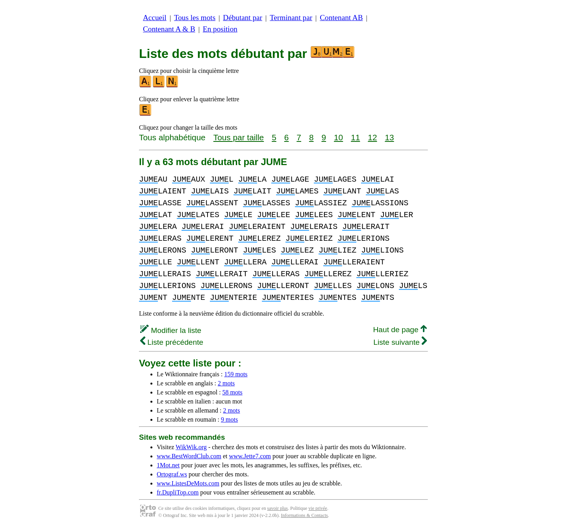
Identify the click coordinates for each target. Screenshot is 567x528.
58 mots (232, 392)
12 (372, 137)
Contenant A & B (169, 29)
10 (338, 137)
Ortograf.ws (172, 474)
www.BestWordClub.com (189, 456)
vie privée (317, 508)
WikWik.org (191, 447)
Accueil (155, 17)
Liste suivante (400, 342)
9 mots (229, 419)
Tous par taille (238, 137)
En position (220, 29)
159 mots (235, 374)
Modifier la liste (170, 330)
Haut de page (400, 329)
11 (355, 137)
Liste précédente (171, 342)
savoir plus (277, 508)
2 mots (226, 383)
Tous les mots (194, 17)
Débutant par (242, 17)
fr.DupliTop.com (177, 492)
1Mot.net (168, 465)
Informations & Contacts (304, 515)
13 (389, 137)
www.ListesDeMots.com (188, 483)
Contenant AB (341, 17)
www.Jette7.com (250, 456)
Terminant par (291, 17)
